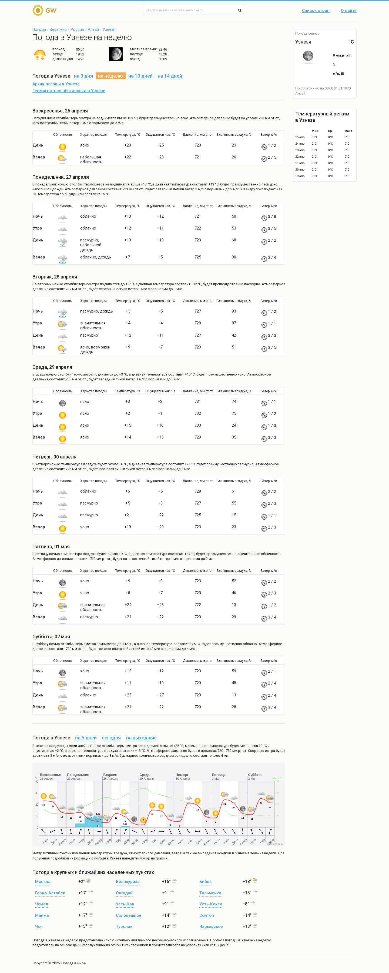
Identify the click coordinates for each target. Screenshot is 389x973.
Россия (77, 29)
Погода (39, 29)
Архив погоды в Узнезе (56, 84)
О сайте (349, 11)
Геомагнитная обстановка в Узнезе (68, 90)
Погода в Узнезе (46, 940)
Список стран (316, 11)
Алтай (93, 29)
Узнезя (109, 29)
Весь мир (58, 29)
